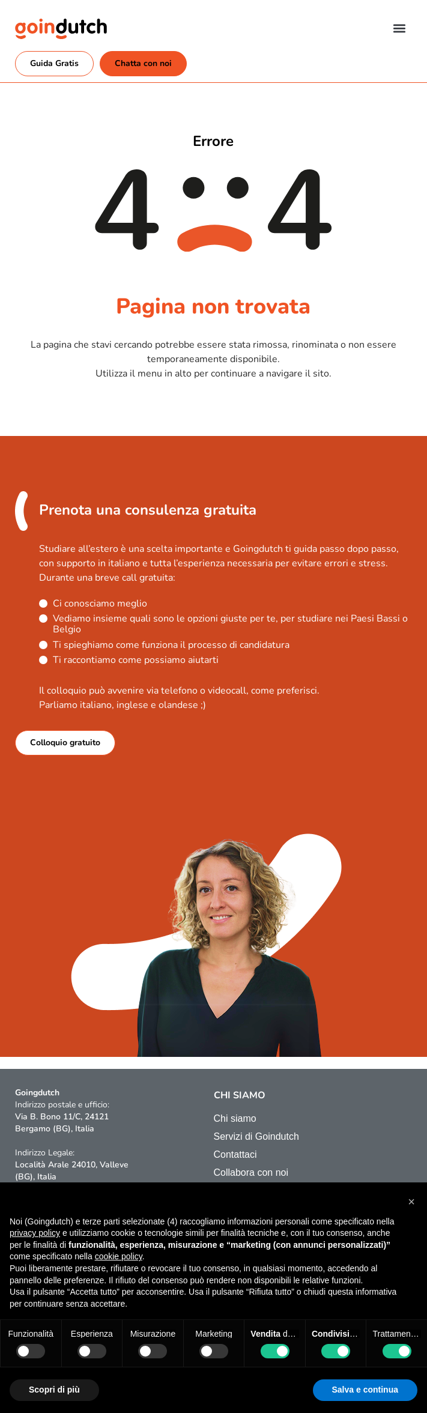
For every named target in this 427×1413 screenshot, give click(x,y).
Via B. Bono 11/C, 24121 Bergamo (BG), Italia (62, 1122)
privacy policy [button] (35, 1233)
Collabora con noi (251, 1172)
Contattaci (235, 1154)
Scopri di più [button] (54, 1389)
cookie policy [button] (118, 1256)
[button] (399, 28)
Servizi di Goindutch (256, 1136)
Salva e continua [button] (365, 1389)
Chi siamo (235, 1118)
